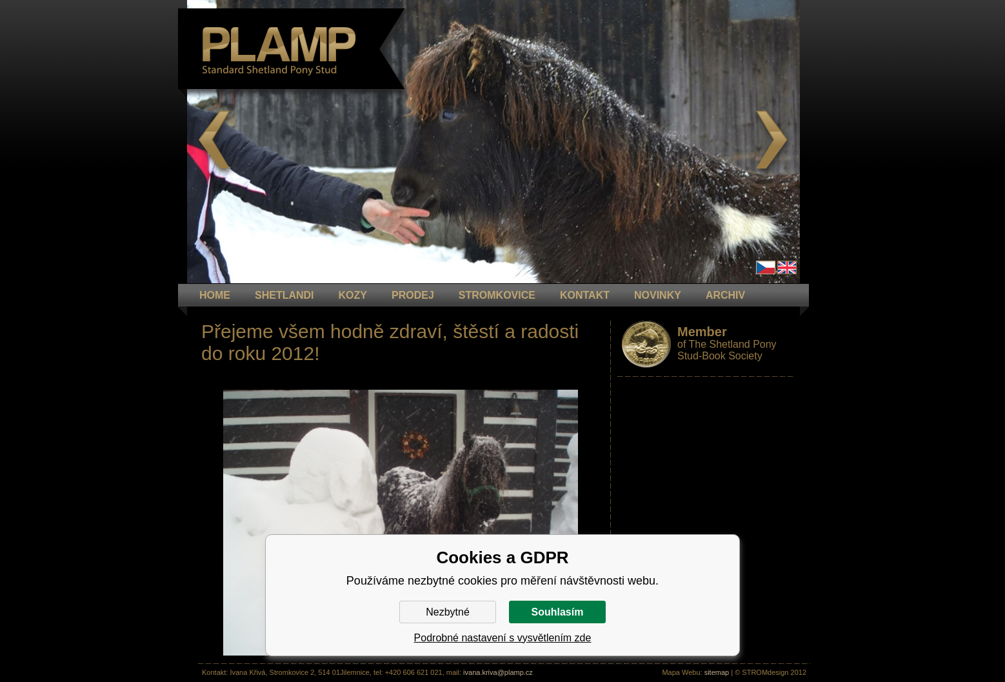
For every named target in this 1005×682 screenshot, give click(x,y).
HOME (214, 295)
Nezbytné (448, 612)
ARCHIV (725, 295)
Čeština (765, 267)
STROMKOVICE (497, 295)
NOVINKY (657, 295)
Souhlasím (558, 612)
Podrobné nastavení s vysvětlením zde (503, 637)
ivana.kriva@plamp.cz (498, 672)
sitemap (717, 672)
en (787, 267)
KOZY (353, 295)
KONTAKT (585, 295)
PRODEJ (413, 295)
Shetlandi (284, 295)
